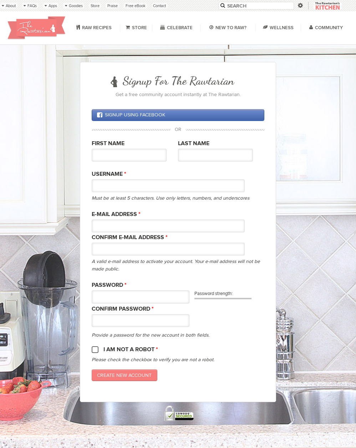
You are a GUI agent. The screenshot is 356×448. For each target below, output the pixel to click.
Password (109, 285)
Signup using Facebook (131, 115)
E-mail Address (116, 214)
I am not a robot (130, 349)
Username (109, 174)
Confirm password (123, 309)
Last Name (193, 143)
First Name (108, 143)
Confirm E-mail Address (130, 237)
